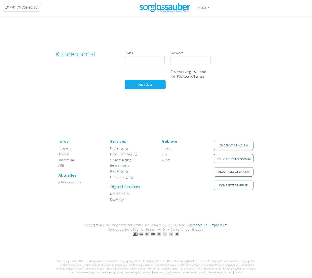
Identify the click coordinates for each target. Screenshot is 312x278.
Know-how (117, 199)
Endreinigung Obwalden (115, 265)
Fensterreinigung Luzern (88, 272)
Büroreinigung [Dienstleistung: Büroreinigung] (119, 165)
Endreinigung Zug (229, 265)
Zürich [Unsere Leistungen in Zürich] (166, 160)
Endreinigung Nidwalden (141, 265)
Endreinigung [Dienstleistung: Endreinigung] (119, 148)
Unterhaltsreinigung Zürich (243, 261)
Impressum (66, 160)
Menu (202, 7)
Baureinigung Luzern (73, 268)
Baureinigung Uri (212, 268)
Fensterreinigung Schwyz (195, 272)
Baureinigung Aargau (168, 268)
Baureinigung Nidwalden (144, 268)
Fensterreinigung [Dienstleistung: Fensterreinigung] (121, 177)
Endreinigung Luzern (70, 265)
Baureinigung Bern (95, 268)
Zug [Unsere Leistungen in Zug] (164, 154)
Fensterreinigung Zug (112, 272)
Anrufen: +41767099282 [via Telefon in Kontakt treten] (234, 159)
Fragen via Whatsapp (234, 172)
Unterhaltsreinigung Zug (121, 261)
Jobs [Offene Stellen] (69, 182)
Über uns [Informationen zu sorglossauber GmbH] (64, 148)
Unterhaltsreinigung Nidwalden (182, 261)
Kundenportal (119, 194)
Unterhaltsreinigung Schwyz (213, 261)
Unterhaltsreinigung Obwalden (150, 261)
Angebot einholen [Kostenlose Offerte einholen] (233, 145)
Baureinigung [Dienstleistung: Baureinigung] (119, 171)
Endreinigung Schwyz (188, 265)
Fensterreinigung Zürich (220, 272)
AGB (61, 165)
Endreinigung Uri (210, 265)
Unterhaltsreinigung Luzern (92, 261)
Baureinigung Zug (232, 268)
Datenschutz (198, 225)
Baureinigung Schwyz (191, 268)
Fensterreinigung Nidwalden (167, 272)
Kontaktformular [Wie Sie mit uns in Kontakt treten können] (233, 185)
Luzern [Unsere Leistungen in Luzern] (166, 148)
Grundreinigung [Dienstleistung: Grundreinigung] (120, 160)
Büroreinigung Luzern (66, 261)
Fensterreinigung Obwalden (138, 272)
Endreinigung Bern (92, 265)
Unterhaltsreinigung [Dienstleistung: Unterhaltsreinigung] (123, 154)
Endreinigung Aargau (166, 265)
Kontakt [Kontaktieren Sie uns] (63, 154)
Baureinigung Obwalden (117, 268)
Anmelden (145, 85)
